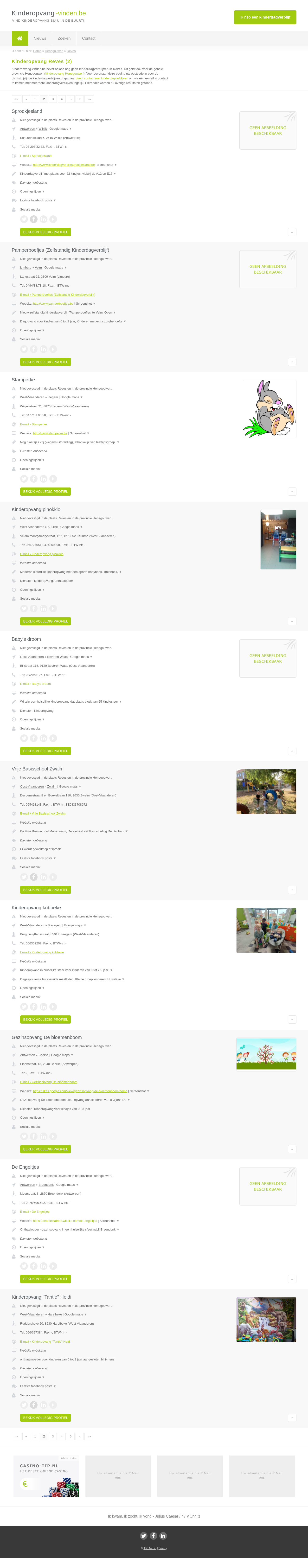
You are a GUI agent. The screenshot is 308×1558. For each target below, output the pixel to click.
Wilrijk (42, 128)
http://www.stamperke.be (50, 433)
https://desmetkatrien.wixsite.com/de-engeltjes (65, 1221)
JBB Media (149, 1548)
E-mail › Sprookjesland (36, 156)
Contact (88, 38)
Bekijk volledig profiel (45, 232)
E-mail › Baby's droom (35, 684)
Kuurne (53, 527)
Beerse (43, 1055)
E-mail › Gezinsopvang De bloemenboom (48, 1082)
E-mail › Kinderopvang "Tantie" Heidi (45, 1341)
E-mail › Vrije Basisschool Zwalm (43, 813)
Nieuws (40, 38)
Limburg (26, 267)
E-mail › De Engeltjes (35, 1211)
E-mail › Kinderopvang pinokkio (42, 554)
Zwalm (51, 786)
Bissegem (54, 925)
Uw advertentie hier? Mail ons (118, 1475)
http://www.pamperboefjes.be (53, 303)
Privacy (163, 1548)
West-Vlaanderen (32, 397)
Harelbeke (55, 1314)
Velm (38, 267)
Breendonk (46, 1184)
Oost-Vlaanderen (32, 657)
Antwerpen (27, 128)
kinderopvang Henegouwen (64, 73)
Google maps (60, 128)
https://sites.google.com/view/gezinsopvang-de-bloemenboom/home (80, 1091)
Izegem (53, 397)
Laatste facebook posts (38, 200)
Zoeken (64, 38)
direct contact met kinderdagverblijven (102, 78)
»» (89, 99)
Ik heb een (265, 17)
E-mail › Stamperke (33, 424)
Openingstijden (32, 191)
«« (16, 99)
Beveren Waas (57, 657)
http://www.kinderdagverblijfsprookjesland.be (64, 165)
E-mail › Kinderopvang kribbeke (42, 952)
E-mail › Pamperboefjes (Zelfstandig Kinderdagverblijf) (57, 294)
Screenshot (107, 165)
